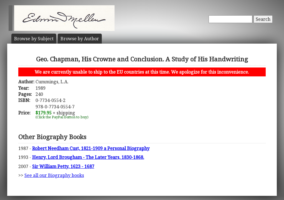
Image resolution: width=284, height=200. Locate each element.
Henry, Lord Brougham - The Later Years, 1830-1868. (88, 157)
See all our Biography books (54, 175)
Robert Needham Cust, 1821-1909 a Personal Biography (90, 148)
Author (79, 38)
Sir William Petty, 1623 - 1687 (63, 166)
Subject (34, 38)
